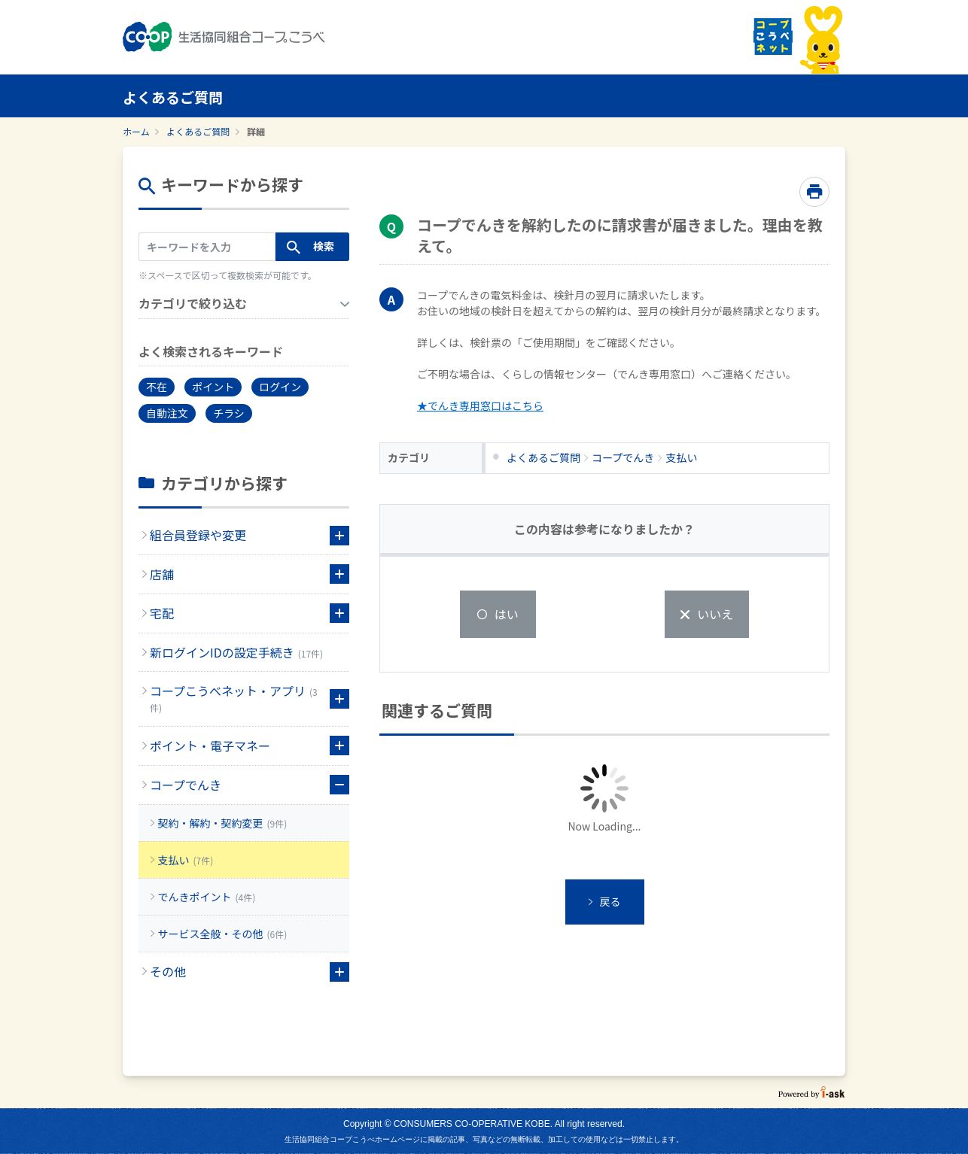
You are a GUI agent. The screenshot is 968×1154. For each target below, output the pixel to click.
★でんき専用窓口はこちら (480, 405)
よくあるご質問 (198, 131)
